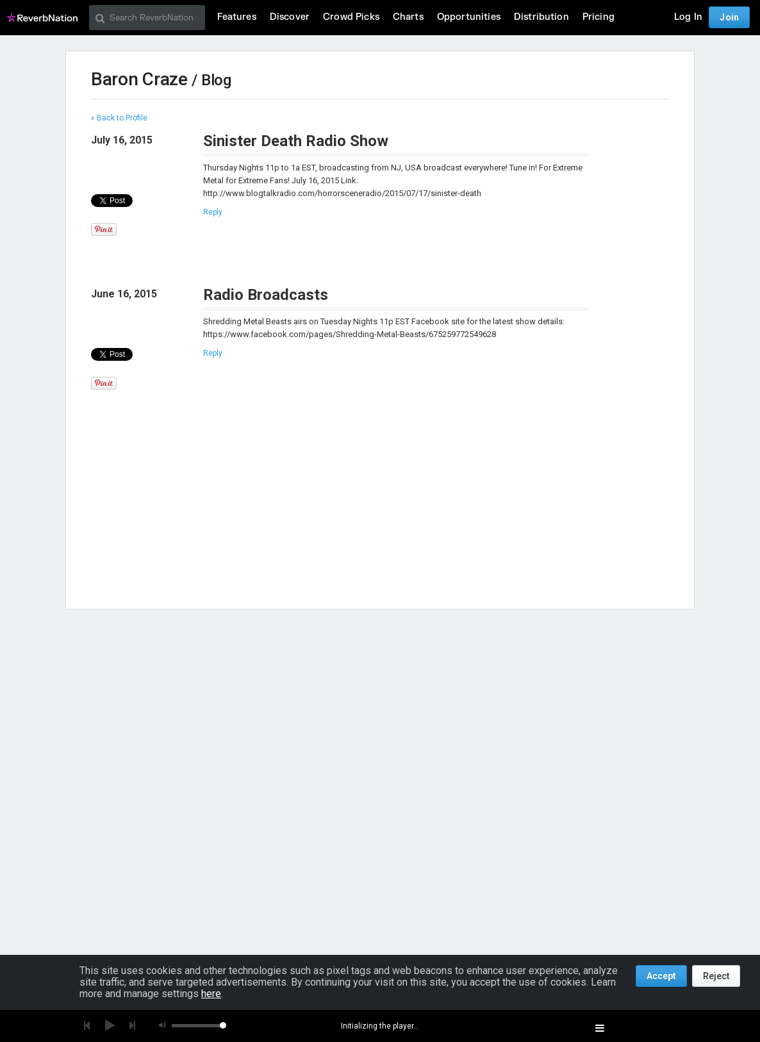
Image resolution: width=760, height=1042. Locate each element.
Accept (661, 976)
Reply (212, 212)
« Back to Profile (119, 117)
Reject (716, 976)
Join (729, 17)
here (211, 994)
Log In (688, 17)
